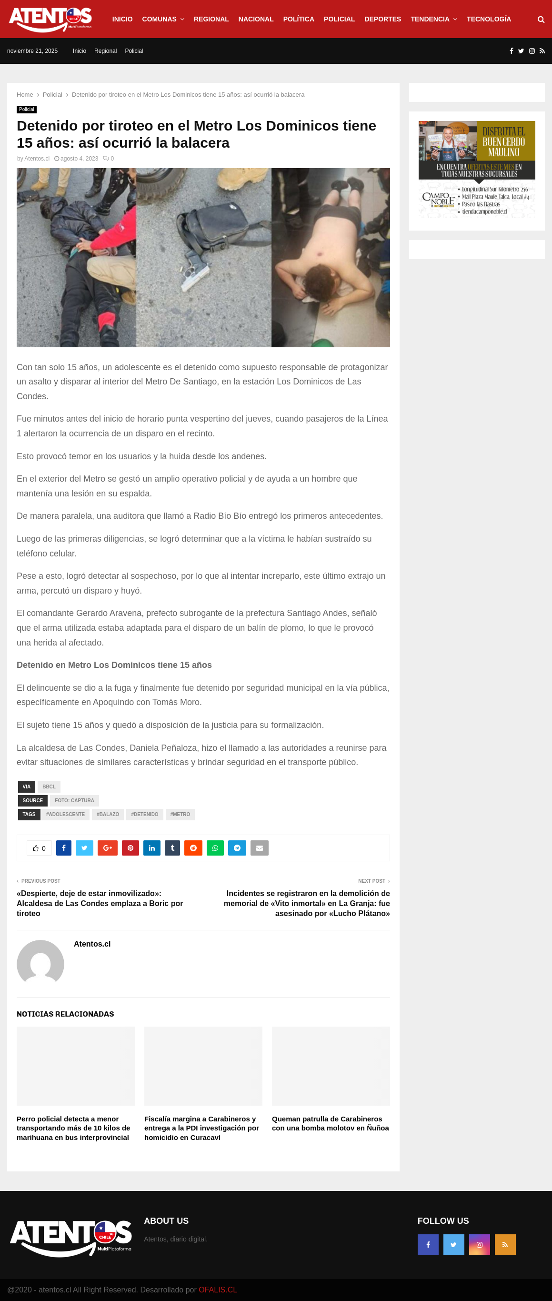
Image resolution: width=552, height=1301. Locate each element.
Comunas (159, 19)
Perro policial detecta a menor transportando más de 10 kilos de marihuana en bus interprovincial (73, 1128)
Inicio (122, 19)
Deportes (382, 19)
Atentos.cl (37, 158)
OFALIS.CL (218, 1290)
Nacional (256, 19)
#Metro (181, 814)
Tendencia (430, 19)
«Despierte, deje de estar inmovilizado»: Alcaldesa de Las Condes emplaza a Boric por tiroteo (100, 903)
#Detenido (144, 814)
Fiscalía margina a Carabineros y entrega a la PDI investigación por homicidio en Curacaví (201, 1128)
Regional (211, 19)
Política (298, 19)
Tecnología (489, 19)
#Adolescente (65, 814)
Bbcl (49, 786)
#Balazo (108, 814)
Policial (339, 19)
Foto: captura (74, 800)
